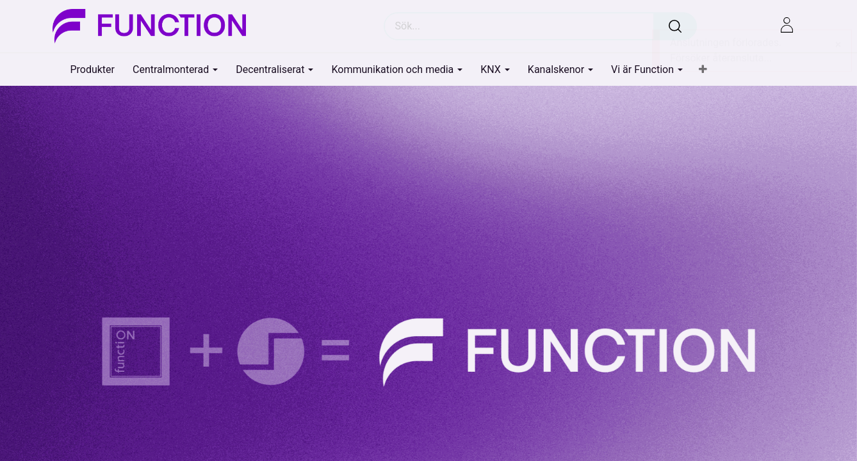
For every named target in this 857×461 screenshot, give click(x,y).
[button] (703, 70)
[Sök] (675, 26)
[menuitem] (92, 69)
